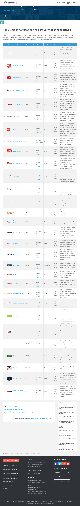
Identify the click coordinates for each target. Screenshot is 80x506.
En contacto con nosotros (59, 501)
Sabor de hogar (17, 151)
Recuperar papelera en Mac (34, 487)
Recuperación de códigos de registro (36, 462)
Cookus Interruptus (18, 344)
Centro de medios (7, 486)
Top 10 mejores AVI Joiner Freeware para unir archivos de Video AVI (66, 448)
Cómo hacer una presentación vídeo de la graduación (67, 439)
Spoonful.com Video (18, 189)
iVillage (15, 129)
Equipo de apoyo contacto (34, 466)
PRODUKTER (72, 2)
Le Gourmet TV (17, 378)
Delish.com (16, 213)
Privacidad (32, 501)
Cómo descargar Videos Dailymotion (12, 411)
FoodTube (15, 332)
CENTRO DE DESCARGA (12, 465)
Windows (59, 7)
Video (12, 453)
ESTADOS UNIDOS (58, 481)
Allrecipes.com (17, 52)
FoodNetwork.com (18, 65)
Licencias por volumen (8, 481)
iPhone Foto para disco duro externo (36, 482)
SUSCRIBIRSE (57, 472)
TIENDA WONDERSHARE (12, 460)
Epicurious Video (17, 141)
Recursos (7, 453)
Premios (5, 488)
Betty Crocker (17, 77)
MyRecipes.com (17, 163)
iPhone (22, 9)
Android (35, 9)
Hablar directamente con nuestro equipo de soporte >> (42, 418)
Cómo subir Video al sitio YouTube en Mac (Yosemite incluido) (66, 417)
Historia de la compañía (8, 485)
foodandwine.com (18, 202)
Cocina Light (16, 176)
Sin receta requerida (18, 303)
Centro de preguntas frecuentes (35, 464)
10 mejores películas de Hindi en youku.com (65, 426)
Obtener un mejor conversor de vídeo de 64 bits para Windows (67, 431)
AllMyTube (38, 55)
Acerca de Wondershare (12, 501)
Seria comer (16, 116)
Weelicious (16, 283)
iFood (14, 274)
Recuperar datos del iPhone (34, 480)
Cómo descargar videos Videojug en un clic (14, 409)
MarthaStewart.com (18, 90)
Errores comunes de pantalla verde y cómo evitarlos (66, 412)
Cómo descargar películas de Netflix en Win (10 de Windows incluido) (20, 412)
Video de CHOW (17, 104)
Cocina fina (16, 265)
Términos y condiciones (24, 501)
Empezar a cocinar (18, 293)
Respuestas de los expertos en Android (37, 493)
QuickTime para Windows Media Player (37, 491)
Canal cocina (16, 254)
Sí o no (34, 7)
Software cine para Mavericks (65, 435)
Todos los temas (25, 7)
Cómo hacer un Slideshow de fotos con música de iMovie (67, 444)
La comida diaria (17, 232)
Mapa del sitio (49, 501)
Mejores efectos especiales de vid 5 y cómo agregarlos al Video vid (66, 422)
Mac (46, 7)
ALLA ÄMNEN (62, 2)
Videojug (15, 243)
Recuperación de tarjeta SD (34, 489)
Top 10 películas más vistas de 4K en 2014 (66, 408)
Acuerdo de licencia (40, 501)
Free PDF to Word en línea (34, 473)
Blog (67, 501)
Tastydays (15, 316)
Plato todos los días (18, 367)
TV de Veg (15, 355)
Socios (4, 483)
